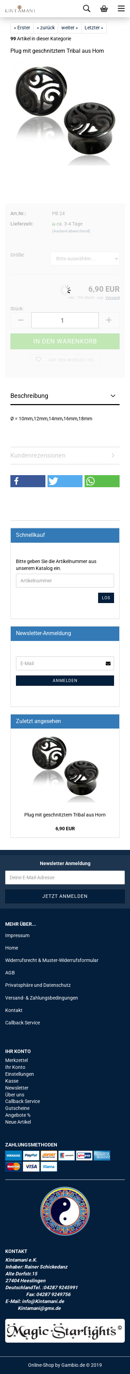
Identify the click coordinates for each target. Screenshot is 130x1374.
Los (106, 597)
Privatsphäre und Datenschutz (38, 985)
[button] (27, 481)
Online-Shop (41, 1365)
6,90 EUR (65, 828)
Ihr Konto (15, 1067)
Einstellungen (19, 1074)
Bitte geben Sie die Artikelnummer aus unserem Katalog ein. (56, 565)
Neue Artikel (18, 1122)
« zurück (46, 27)
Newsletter (16, 1088)
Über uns (14, 1094)
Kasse (11, 1081)
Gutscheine (17, 1108)
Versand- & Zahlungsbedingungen (41, 998)
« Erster (22, 27)
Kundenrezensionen (38, 455)
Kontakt (14, 1010)
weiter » (69, 27)
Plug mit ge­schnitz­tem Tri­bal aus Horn (65, 815)
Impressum (17, 935)
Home (11, 948)
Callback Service (22, 1022)
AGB (10, 972)
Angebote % (18, 1115)
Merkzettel (16, 1060)
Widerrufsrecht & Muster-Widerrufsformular (51, 960)
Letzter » (94, 27)
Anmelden (65, 680)
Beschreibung (29, 395)
